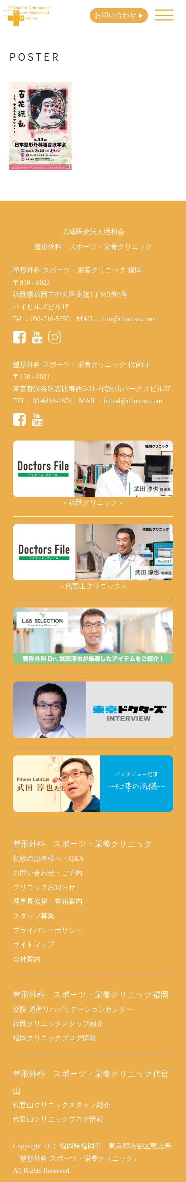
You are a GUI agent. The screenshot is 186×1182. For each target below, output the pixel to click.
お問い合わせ (115, 15)
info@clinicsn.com (127, 319)
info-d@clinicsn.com (133, 401)
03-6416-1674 (52, 401)
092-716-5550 (50, 319)
